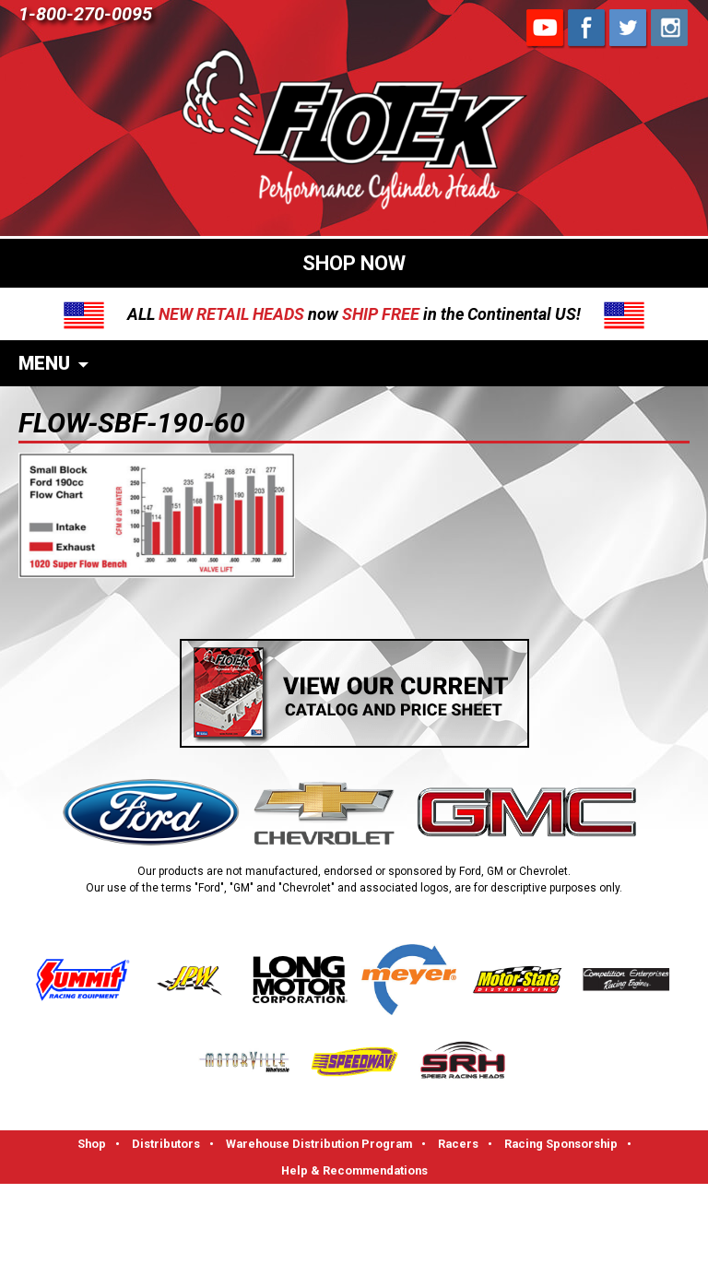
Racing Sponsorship (561, 1144)
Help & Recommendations (354, 1170)
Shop (91, 1144)
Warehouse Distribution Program (319, 1144)
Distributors (166, 1144)
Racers (458, 1144)
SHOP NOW (354, 263)
